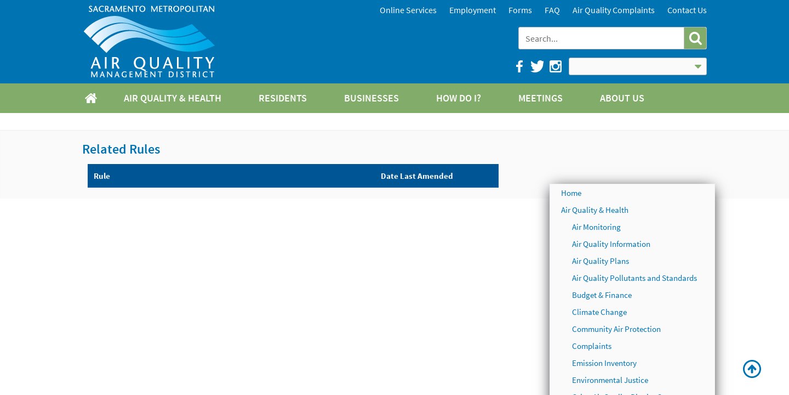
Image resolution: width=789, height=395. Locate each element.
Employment (472, 9)
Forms (520, 9)
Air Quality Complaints (614, 9)
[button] (695, 38)
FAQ (552, 9)
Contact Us (687, 9)
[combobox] (602, 38)
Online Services (408, 9)
